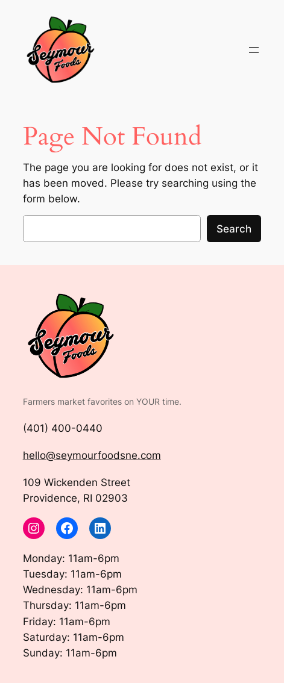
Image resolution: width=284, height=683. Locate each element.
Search (233, 229)
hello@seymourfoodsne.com (92, 455)
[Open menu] (254, 50)
